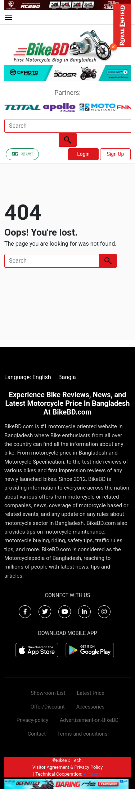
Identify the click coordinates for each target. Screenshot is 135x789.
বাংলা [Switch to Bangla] (22, 154)
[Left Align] (68, 140)
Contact (37, 734)
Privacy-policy (32, 720)
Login (83, 154)
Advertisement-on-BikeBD (89, 720)
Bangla (67, 377)
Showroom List (48, 693)
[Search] (67, 126)
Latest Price (90, 693)
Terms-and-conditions (82, 734)
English (41, 377)
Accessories (90, 707)
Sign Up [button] (115, 154)
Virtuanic (93, 774)
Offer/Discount (48, 707)
